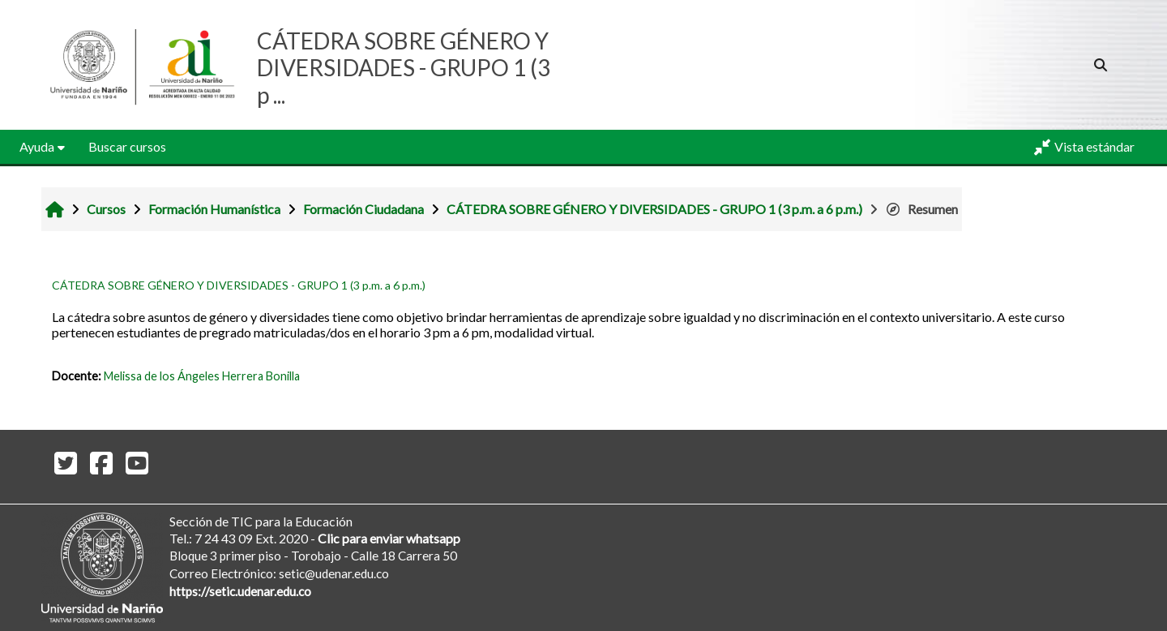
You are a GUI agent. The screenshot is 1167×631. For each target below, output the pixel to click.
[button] (1101, 64)
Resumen (921, 209)
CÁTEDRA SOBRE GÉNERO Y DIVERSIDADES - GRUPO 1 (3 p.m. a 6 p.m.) (238, 285)
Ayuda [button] (36, 146)
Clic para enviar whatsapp (389, 538)
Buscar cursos (127, 146)
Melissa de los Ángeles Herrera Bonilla (202, 376)
